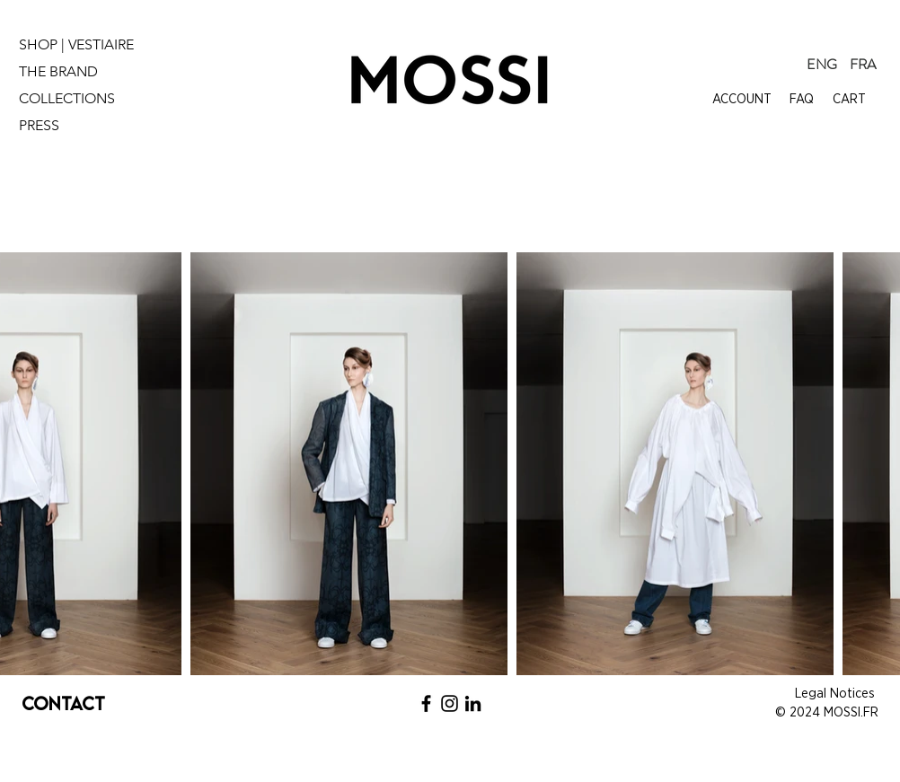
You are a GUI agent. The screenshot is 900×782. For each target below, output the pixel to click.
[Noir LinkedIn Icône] (473, 703)
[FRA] (862, 65)
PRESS (39, 125)
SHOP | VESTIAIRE (76, 44)
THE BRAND (58, 71)
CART (849, 99)
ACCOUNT (742, 99)
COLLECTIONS (67, 98)
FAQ (802, 99)
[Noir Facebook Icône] (426, 703)
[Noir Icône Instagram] (449, 703)
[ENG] (822, 65)
